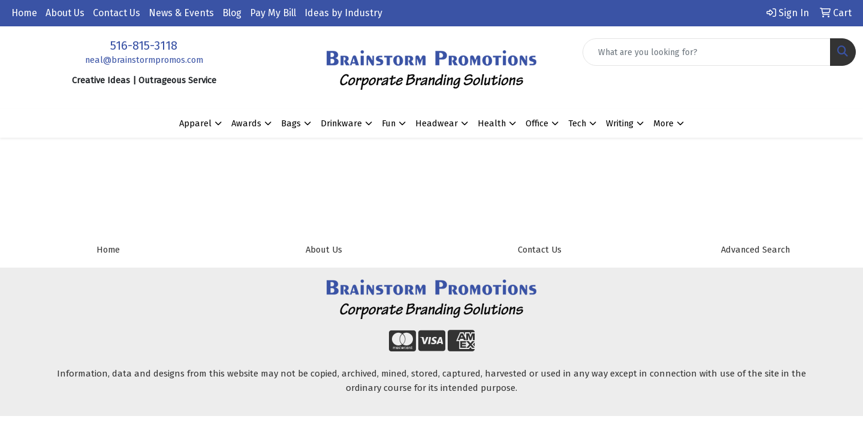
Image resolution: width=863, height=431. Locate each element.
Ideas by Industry (343, 13)
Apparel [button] (195, 123)
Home (24, 13)
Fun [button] (389, 123)
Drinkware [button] (341, 123)
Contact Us (116, 13)
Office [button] (537, 123)
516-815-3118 (143, 45)
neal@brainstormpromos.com (144, 59)
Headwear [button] (436, 123)
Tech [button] (577, 123)
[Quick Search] (707, 52)
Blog (232, 13)
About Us (65, 13)
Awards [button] (246, 123)
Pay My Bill (273, 13)
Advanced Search (755, 249)
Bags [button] (291, 123)
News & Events (181, 13)
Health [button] (492, 123)
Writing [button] (619, 123)
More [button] (663, 123)
